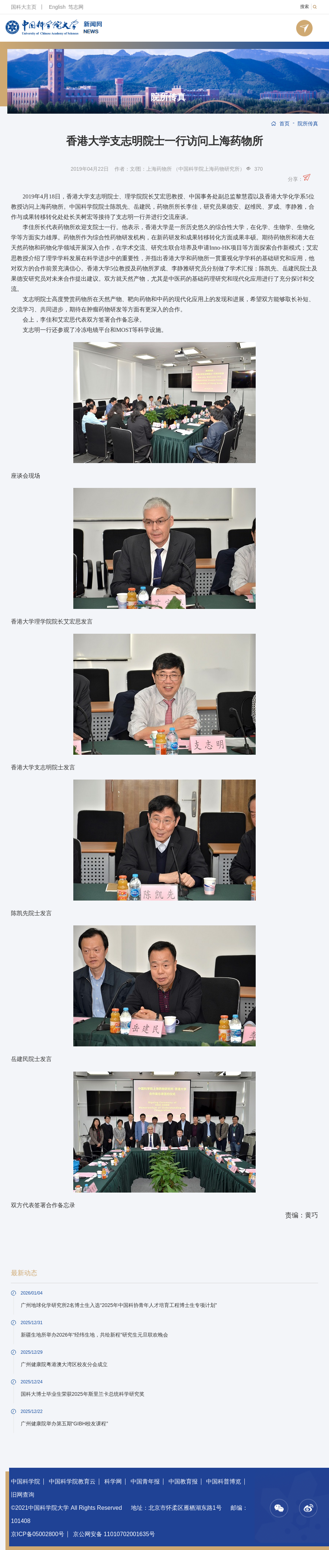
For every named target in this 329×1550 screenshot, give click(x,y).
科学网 (113, 1481)
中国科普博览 (223, 1481)
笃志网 (76, 7)
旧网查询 (22, 1495)
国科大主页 (23, 7)
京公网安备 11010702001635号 (114, 1534)
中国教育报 (183, 1481)
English (57, 7)
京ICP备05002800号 (37, 1534)
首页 (284, 123)
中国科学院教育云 (72, 1481)
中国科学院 (25, 1481)
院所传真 (168, 97)
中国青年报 (145, 1481)
